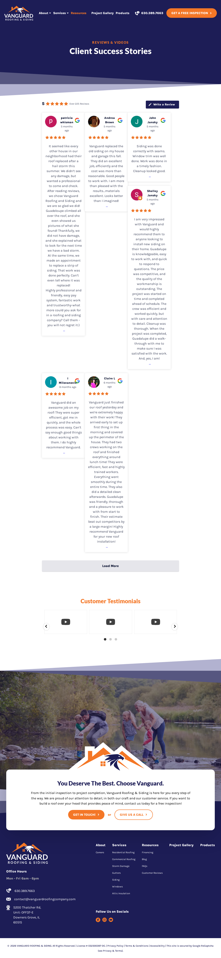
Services (59, 13)
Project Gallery (102, 13)
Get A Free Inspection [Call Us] (189, 13)
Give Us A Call (132, 815)
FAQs (144, 866)
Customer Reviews (152, 872)
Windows (117, 886)
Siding (116, 879)
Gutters (116, 872)
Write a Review (161, 104)
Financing (147, 852)
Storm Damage (120, 866)
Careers (100, 852)
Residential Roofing (123, 852)
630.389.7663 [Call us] (152, 13)
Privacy (107, 950)
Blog (144, 859)
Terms (118, 950)
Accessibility (157, 945)
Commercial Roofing (123, 859)
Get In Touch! (84, 815)
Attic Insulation (121, 893)
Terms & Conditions (136, 945)
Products (122, 13)
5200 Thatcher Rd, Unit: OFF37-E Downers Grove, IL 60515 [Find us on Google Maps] (27, 914)
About (43, 13)
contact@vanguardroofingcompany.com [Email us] (43, 899)
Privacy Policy (115, 945)
